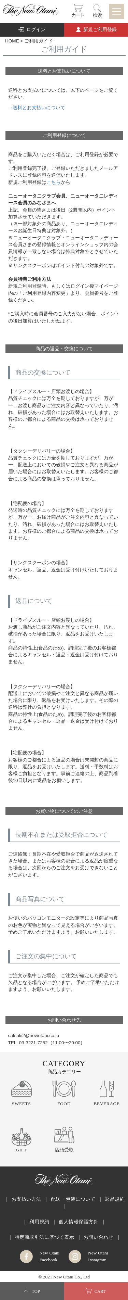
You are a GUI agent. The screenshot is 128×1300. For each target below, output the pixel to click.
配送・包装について (73, 1199)
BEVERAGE (106, 1103)
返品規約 (115, 1199)
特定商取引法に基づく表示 (44, 1237)
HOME (12, 40)
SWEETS (21, 1103)
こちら (53, 182)
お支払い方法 (26, 1199)
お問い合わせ (98, 1237)
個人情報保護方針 (78, 1221)
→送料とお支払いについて (37, 107)
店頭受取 (64, 1149)
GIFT (21, 1149)
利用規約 (39, 1221)
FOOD (64, 1103)
